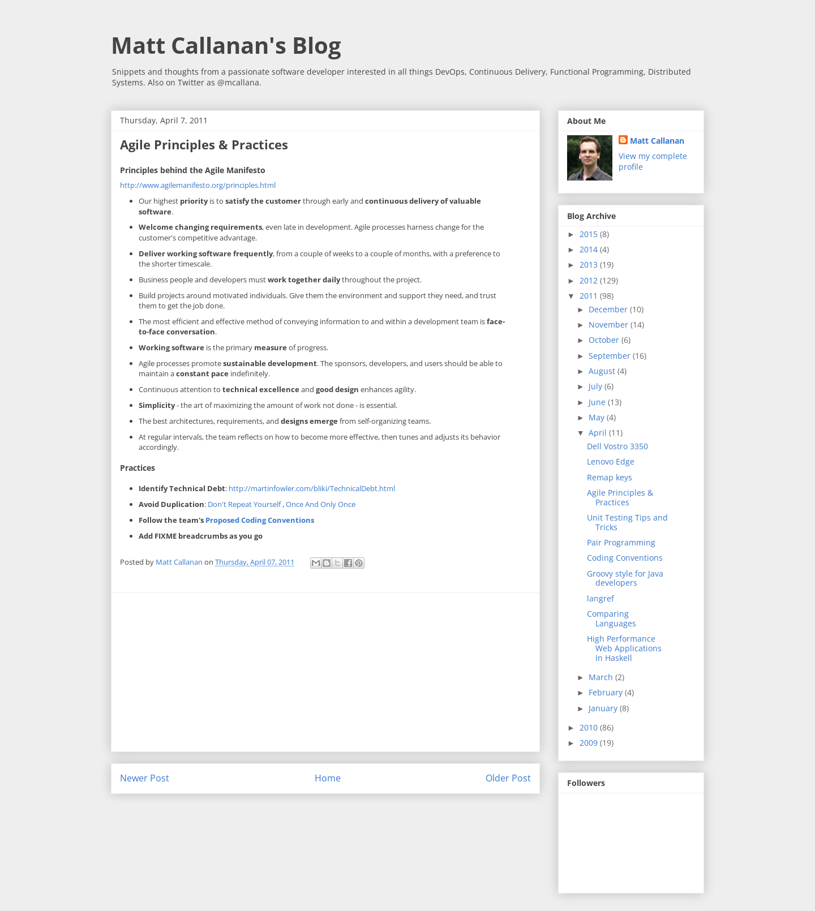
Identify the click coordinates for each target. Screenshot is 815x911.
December (609, 309)
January (604, 708)
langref (600, 598)
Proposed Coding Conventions (259, 520)
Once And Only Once (320, 504)
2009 (590, 742)
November (609, 324)
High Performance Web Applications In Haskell (624, 648)
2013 (590, 264)
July (596, 386)
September (611, 355)
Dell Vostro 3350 (617, 446)
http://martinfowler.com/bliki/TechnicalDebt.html (312, 488)
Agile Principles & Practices (620, 497)
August (603, 371)
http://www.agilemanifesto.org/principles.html (198, 185)
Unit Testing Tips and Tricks (627, 522)
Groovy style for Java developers (625, 578)
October (605, 339)
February (607, 692)
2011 (590, 295)
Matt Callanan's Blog (226, 45)
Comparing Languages (611, 618)
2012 (590, 280)
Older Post (508, 778)
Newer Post (144, 778)
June (598, 402)
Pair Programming (621, 542)
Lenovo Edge (610, 461)
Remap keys (609, 477)
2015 (590, 234)
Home (328, 778)
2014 (590, 249)
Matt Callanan (657, 140)
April (599, 432)
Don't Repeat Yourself (245, 504)
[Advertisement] (325, 672)
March (602, 677)
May (598, 417)
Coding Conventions (625, 557)
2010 (590, 727)
